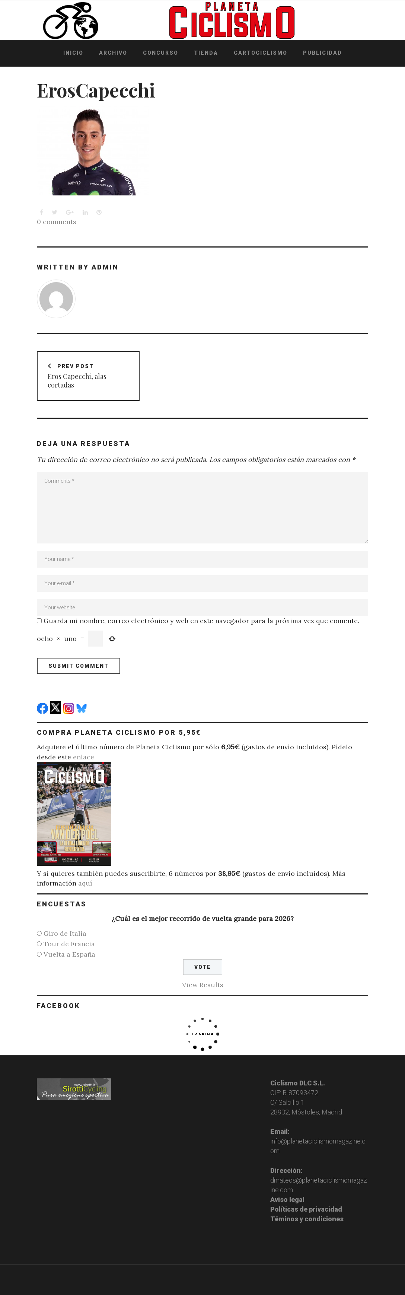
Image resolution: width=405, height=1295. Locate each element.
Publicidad (322, 53)
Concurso (160, 53)
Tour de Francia (69, 943)
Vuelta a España (69, 954)
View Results (202, 984)
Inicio (73, 53)
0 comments (56, 221)
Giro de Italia (65, 933)
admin (105, 267)
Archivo (113, 53)
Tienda (206, 53)
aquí (85, 882)
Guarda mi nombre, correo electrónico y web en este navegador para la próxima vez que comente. (201, 620)
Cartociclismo (260, 53)
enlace (83, 756)
